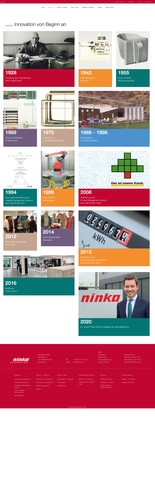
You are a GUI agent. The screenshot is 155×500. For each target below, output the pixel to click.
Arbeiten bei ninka (106, 379)
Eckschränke (61, 382)
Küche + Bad (74, 7)
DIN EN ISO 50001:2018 (132, 362)
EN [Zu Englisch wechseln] (7, 2)
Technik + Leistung (62, 7)
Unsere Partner (109, 7)
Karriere (100, 7)
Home (43, 7)
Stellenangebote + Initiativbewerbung (106, 386)
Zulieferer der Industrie (88, 7)
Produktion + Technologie (44, 379)
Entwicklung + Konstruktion (45, 382)
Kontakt (140, 2)
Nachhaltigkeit (19, 395)
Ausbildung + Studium (107, 382)
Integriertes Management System (22, 386)
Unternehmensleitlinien (21, 382)
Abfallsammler (61, 385)
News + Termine (119, 2)
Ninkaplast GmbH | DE (9, 7)
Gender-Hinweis (103, 362)
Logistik (38, 389)
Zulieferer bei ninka (128, 382)
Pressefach (131, 2)
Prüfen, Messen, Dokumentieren (19, 391)
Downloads (148, 2)
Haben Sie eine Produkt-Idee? (87, 383)
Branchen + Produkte (86, 379)
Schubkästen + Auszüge (65, 379)
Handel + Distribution (128, 379)
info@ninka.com (78, 362)
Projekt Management (42, 385)
